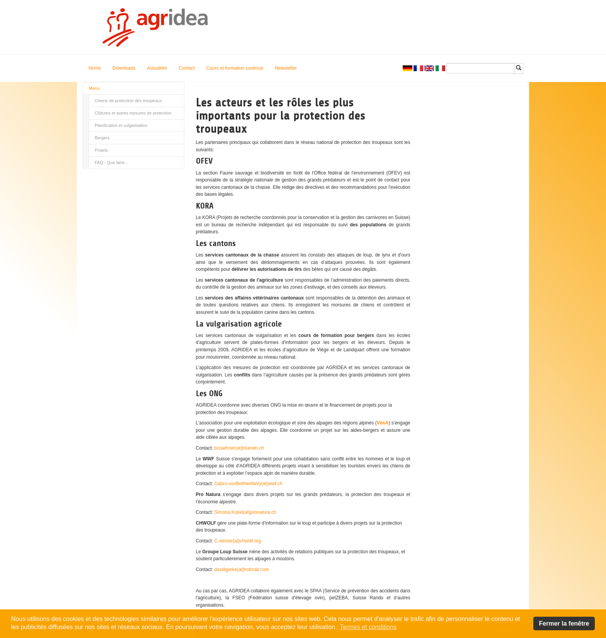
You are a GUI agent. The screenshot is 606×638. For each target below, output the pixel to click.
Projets (101, 150)
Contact (186, 68)
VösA (383, 423)
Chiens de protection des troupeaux (128, 100)
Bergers (102, 137)
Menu (94, 88)
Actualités (157, 68)
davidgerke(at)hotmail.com (241, 569)
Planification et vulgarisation (121, 125)
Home (95, 68)
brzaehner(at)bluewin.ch (239, 448)
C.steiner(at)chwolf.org (237, 541)
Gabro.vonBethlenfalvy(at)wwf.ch (248, 483)
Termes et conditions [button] (368, 627)
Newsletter (286, 68)
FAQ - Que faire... (111, 162)
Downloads (123, 68)
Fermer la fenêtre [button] (564, 623)
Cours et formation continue (234, 68)
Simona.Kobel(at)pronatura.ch (245, 512)
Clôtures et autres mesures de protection (133, 113)
